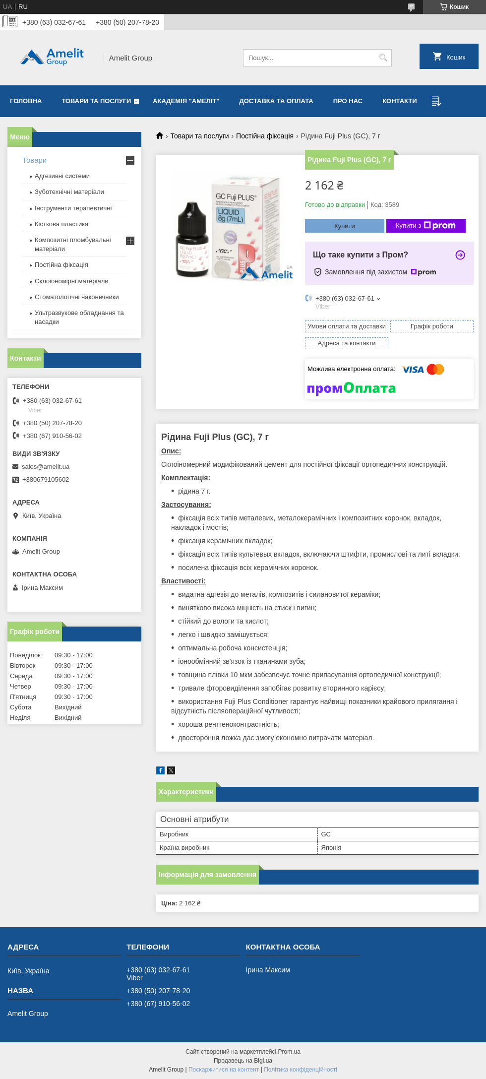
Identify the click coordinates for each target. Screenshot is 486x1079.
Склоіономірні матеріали (72, 281)
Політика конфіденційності (300, 1069)
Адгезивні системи (62, 176)
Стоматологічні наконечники (77, 297)
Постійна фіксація (265, 136)
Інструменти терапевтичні (73, 208)
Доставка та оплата (276, 101)
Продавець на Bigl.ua (243, 1060)
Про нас (348, 101)
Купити (344, 226)
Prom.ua (289, 1051)
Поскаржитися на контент (223, 1069)
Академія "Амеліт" (186, 101)
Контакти (399, 101)
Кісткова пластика (61, 224)
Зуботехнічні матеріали (69, 191)
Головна (26, 101)
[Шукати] (383, 57)
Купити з (426, 225)
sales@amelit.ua (45, 466)
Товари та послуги (96, 101)
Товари (34, 160)
